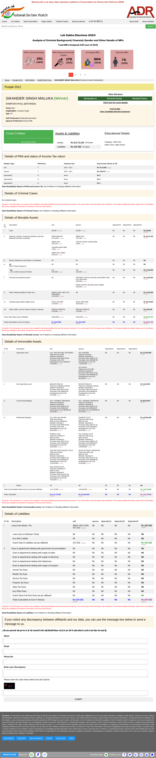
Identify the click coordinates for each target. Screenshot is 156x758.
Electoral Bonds (78, 21)
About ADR (133, 21)
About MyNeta (148, 21)
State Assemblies (31, 21)
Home (4, 21)
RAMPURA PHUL (44, 80)
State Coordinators (36, 738)
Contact (49, 738)
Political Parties (62, 21)
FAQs (71, 738)
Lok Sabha (15, 21)
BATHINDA (29, 80)
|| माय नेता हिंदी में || (95, 21)
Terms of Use (60, 738)
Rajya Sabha (46, 21)
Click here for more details (115, 103)
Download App (96, 755)
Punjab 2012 (17, 80)
